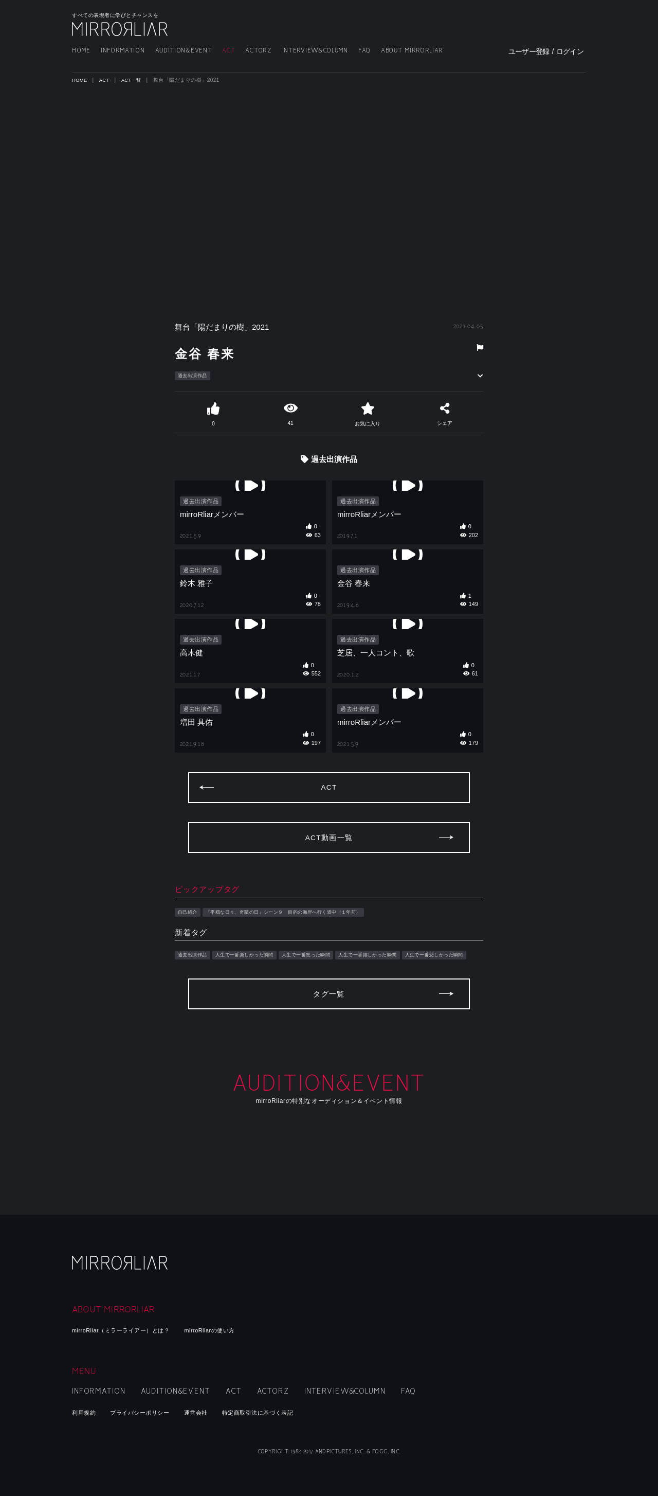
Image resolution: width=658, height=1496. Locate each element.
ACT (228, 50)
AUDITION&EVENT (183, 50)
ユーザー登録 (529, 51)
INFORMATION (123, 50)
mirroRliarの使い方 (233, 1330)
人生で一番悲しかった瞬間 (213, 991)
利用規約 (86, 1412)
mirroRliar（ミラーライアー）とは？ (130, 1330)
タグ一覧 (329, 1043)
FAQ (364, 50)
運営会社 (213, 1412)
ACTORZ (258, 50)
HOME (81, 50)
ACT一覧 (134, 80)
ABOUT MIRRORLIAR (412, 50)
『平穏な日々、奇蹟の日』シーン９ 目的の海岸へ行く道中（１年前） (305, 936)
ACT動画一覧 (329, 861)
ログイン (569, 51)
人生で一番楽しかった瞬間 (257, 979)
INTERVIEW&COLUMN (315, 50)
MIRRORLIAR (121, 29)
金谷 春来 (220, 351)
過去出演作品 (195, 376)
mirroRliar (121, 1277)
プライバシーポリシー (150, 1412)
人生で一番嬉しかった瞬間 (404, 979)
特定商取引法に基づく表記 (284, 1412)
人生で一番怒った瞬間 (331, 979)
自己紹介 (190, 936)
